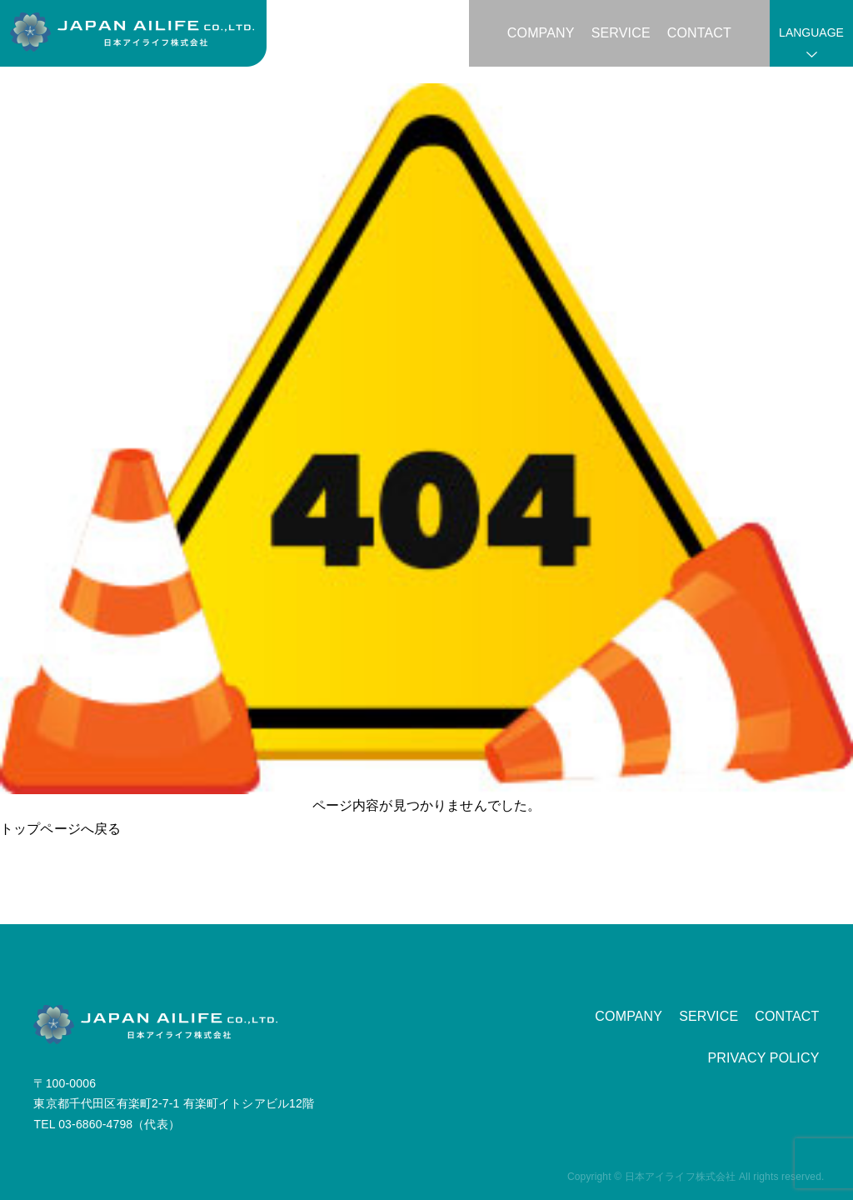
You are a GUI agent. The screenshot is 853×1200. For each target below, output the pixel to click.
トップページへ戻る (60, 829)
